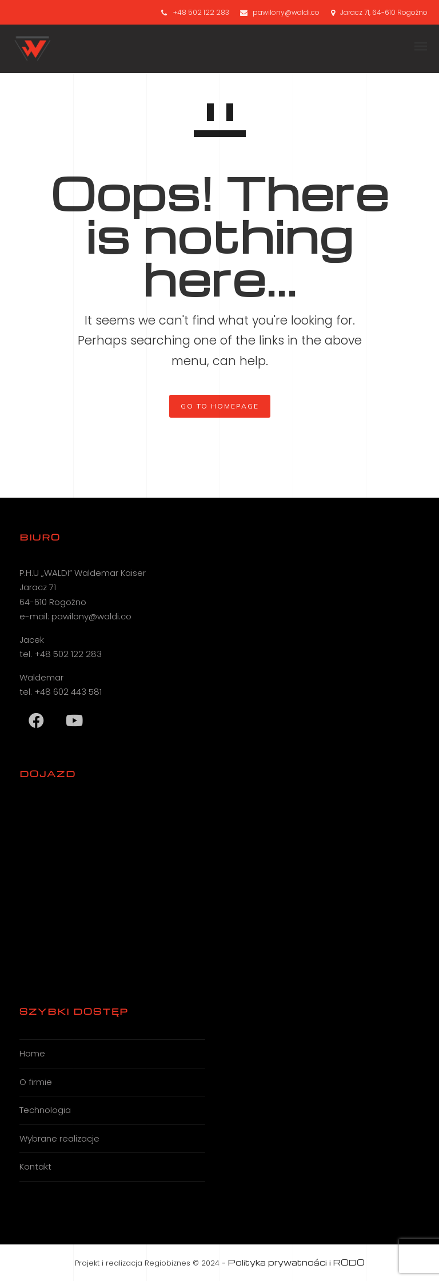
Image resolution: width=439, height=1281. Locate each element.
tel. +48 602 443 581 (60, 692)
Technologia (45, 1110)
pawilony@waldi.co (286, 12)
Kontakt (35, 1166)
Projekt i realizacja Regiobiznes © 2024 (147, 1263)
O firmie (35, 1082)
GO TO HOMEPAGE (220, 406)
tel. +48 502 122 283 (60, 654)
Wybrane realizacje (59, 1138)
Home (32, 1053)
